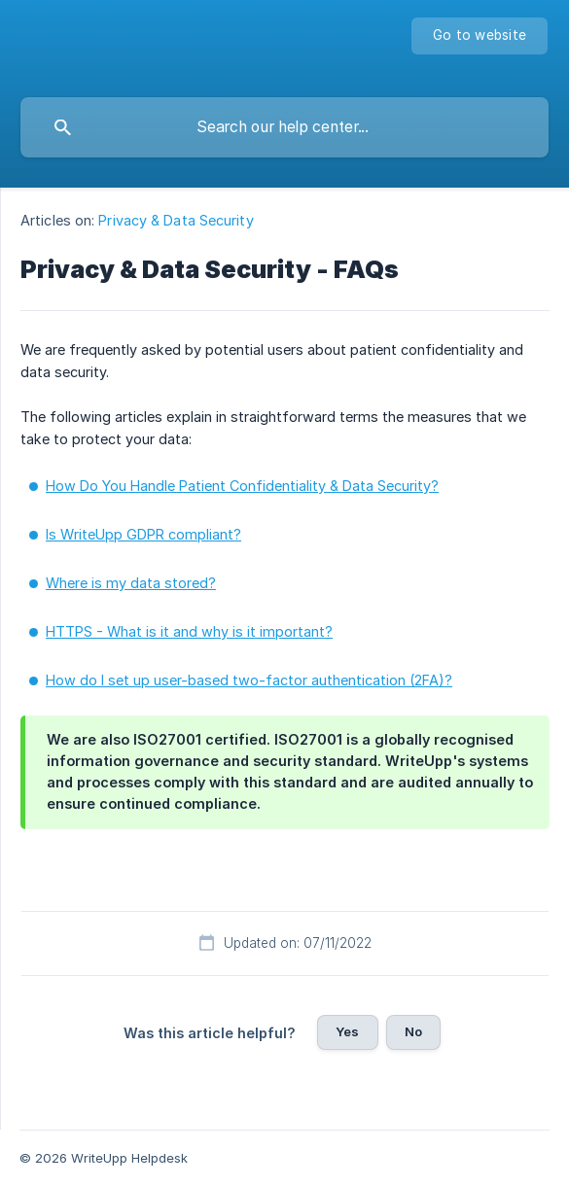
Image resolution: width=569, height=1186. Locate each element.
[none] (479, 35)
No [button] (413, 1031)
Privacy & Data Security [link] (175, 220)
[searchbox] (284, 127)
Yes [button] (347, 1031)
